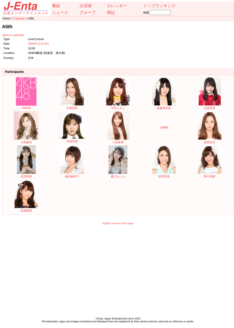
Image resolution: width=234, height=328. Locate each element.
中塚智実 (72, 106)
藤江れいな (117, 174)
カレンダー (117, 5)
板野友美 (209, 140)
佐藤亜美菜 (164, 106)
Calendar (19, 18)
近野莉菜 (164, 174)
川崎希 (164, 127)
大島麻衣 (26, 140)
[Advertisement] (44, 272)
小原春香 (118, 140)
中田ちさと (118, 106)
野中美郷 (209, 174)
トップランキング (159, 5)
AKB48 (26, 106)
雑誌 (111, 12)
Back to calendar (13, 35)
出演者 (86, 5)
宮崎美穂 (72, 139)
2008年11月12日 (38, 43)
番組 (56, 5)
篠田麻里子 (72, 174)
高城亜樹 (26, 208)
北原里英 (210, 106)
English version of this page (118, 223)
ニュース (60, 12)
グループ (88, 12)
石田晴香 (26, 174)
